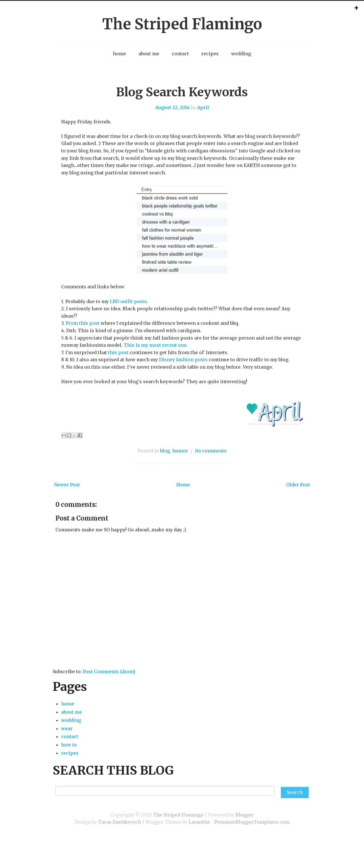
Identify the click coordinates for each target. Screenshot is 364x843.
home (119, 53)
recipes (210, 53)
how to (69, 745)
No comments (211, 451)
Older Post (298, 484)
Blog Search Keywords (182, 92)
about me (148, 53)
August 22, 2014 (172, 107)
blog (165, 451)
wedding (241, 53)
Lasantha (199, 822)
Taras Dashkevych (119, 822)
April (203, 107)
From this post (83, 323)
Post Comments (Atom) (109, 671)
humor (180, 451)
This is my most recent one (155, 345)
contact (180, 53)
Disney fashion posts (183, 359)
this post (118, 352)
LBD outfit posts (128, 301)
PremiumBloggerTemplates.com (251, 822)
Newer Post (67, 484)
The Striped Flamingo (182, 24)
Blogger (244, 815)
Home (183, 484)
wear (67, 728)
